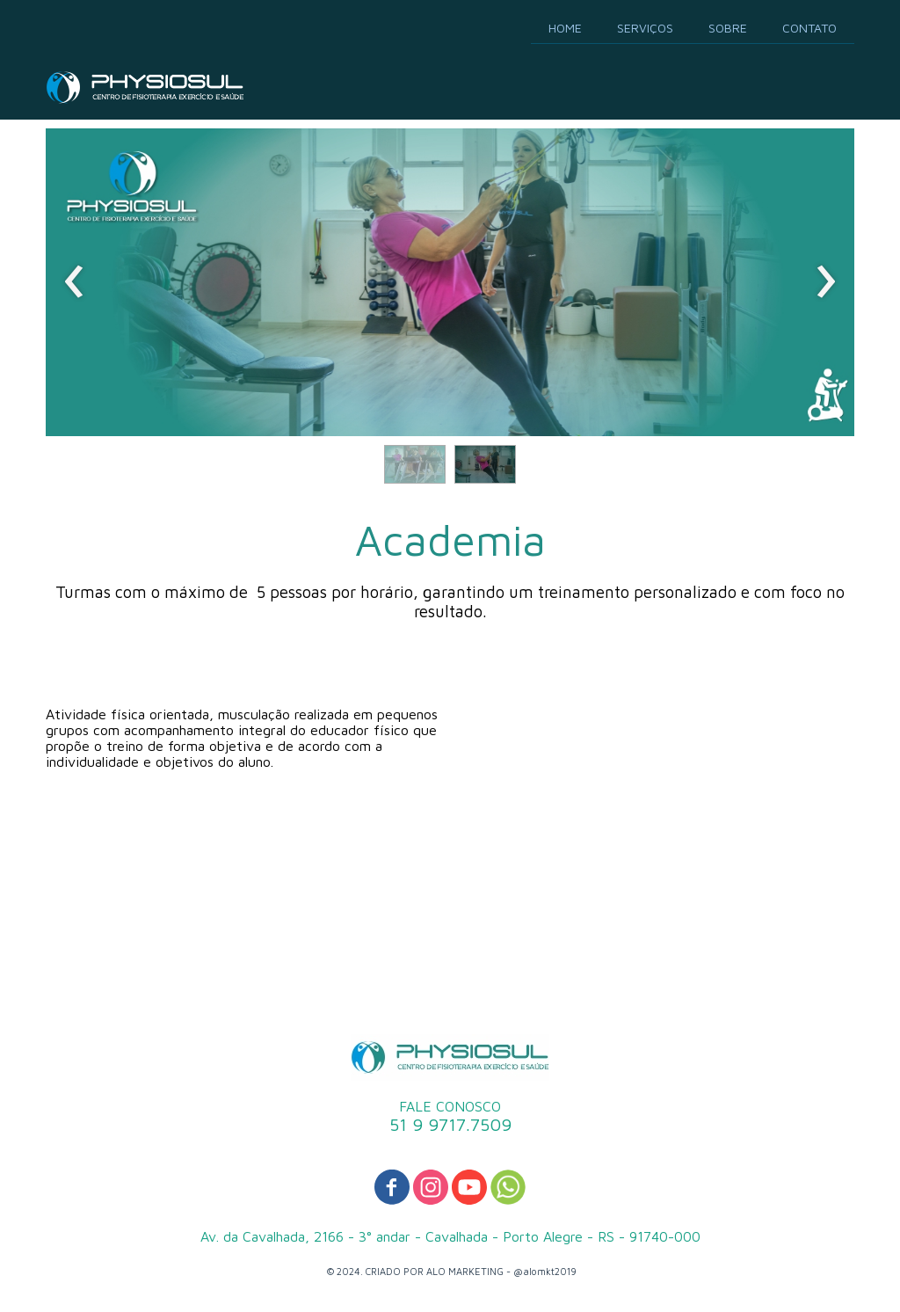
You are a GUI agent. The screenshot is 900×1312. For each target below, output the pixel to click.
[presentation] (74, 282)
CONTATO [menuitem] (809, 27)
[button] (415, 464)
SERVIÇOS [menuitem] (645, 27)
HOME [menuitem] (565, 27)
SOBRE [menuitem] (727, 27)
